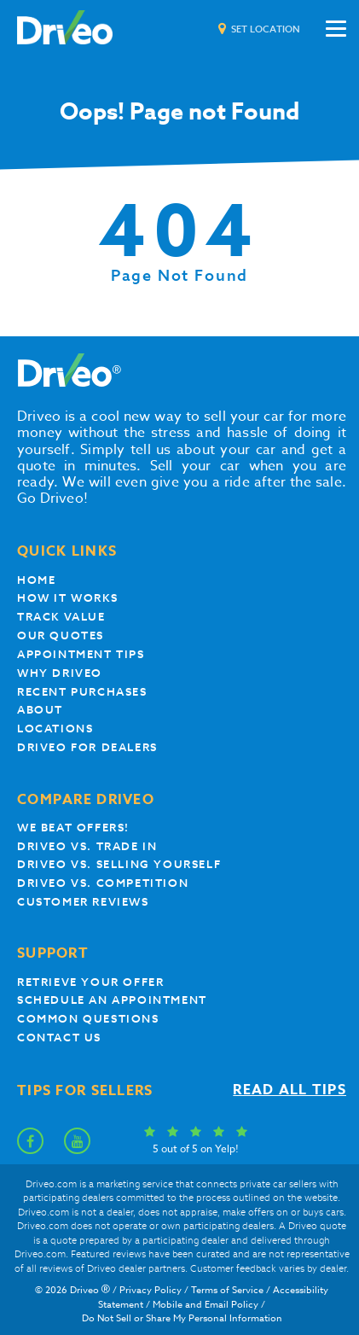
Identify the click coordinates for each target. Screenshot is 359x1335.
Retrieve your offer (90, 982)
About (40, 710)
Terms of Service (227, 1290)
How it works (67, 598)
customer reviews (83, 902)
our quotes (60, 635)
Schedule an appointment (112, 1000)
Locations (55, 728)
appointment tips (81, 654)
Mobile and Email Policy (205, 1304)
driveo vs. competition (102, 883)
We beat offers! (73, 827)
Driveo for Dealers (87, 747)
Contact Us (59, 1037)
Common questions (88, 1019)
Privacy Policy (150, 1290)
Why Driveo (59, 673)
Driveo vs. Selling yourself (119, 864)
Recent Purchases (82, 692)
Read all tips (289, 1090)
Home (36, 580)
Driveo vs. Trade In (87, 846)
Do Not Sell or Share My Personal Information (182, 1318)
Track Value (61, 617)
